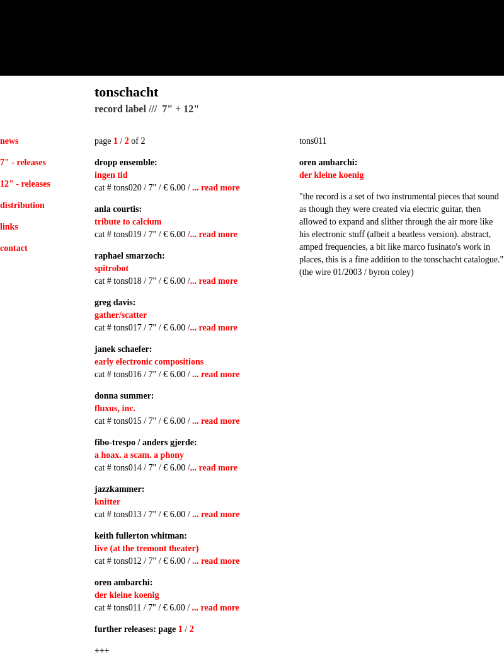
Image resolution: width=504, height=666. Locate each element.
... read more (215, 187)
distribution (22, 205)
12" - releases (25, 184)
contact (14, 248)
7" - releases (23, 162)
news (9, 141)
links (9, 226)
